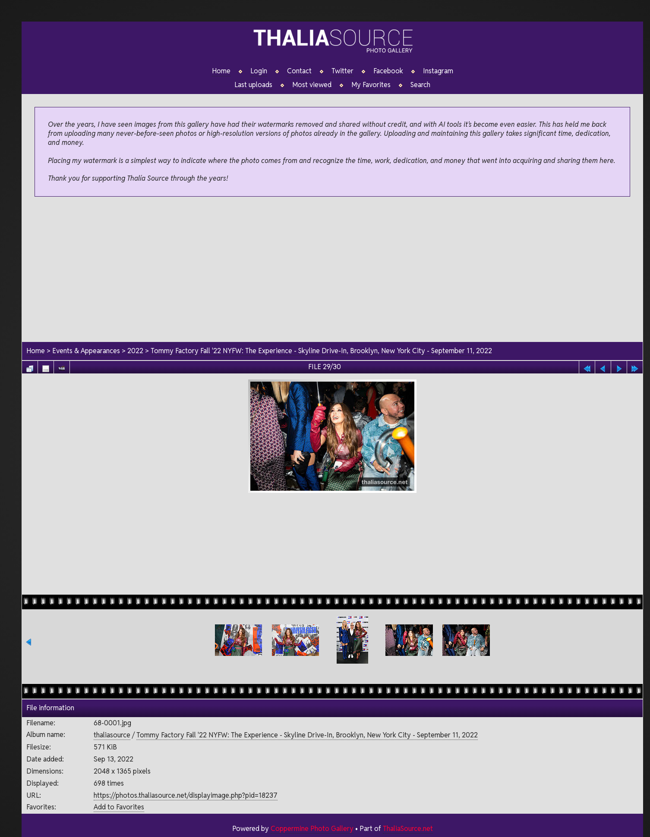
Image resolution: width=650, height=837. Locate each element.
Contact (299, 71)
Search (420, 85)
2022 (135, 350)
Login (258, 71)
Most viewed (311, 85)
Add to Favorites (118, 807)
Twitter (342, 71)
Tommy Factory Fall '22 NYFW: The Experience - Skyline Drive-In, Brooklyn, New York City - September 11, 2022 (322, 350)
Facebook (388, 71)
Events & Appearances (86, 350)
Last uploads (253, 85)
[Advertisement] (332, 270)
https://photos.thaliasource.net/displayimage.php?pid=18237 (185, 795)
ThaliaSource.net (407, 828)
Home (221, 71)
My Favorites (371, 85)
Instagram (438, 71)
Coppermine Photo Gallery (311, 828)
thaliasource (111, 735)
